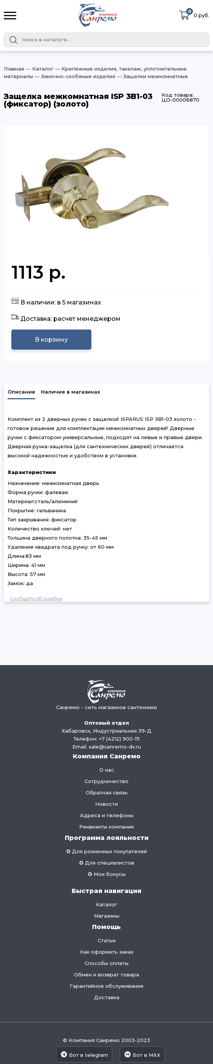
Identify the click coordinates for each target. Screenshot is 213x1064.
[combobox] (106, 40)
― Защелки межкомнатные (151, 76)
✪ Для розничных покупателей (106, 851)
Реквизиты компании (106, 827)
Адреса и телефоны (106, 815)
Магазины (106, 916)
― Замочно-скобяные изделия (74, 76)
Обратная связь (107, 792)
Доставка (106, 997)
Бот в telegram (84, 1054)
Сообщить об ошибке (36, 598)
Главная (14, 69)
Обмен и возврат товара (106, 974)
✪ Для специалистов (106, 863)
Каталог (106, 904)
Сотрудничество (106, 781)
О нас (106, 770)
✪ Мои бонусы (106, 874)
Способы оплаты (106, 963)
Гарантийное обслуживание (107, 986)
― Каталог (38, 69)
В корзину (51, 339)
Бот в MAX (142, 1054)
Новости (106, 804)
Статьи (107, 940)
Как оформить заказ (106, 952)
